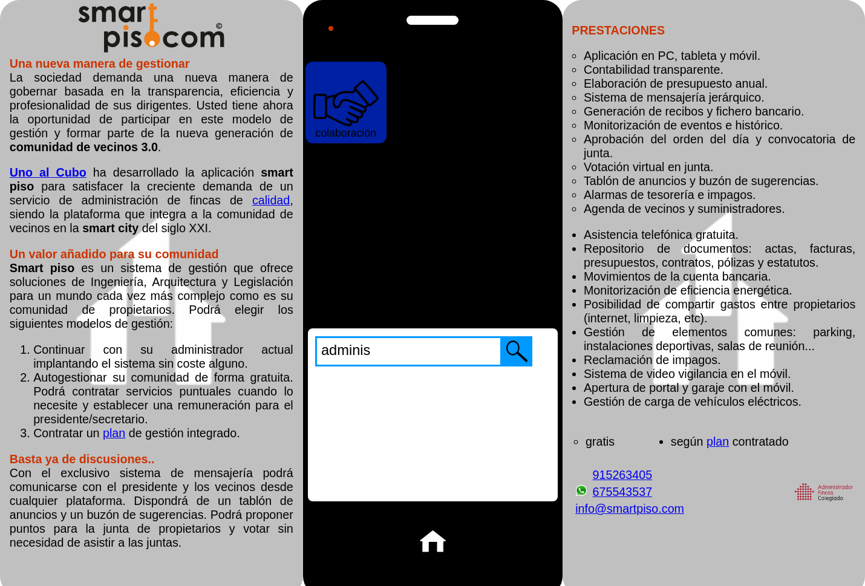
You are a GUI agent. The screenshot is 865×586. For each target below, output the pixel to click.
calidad (271, 200)
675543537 (621, 491)
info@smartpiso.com (629, 508)
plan (114, 433)
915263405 (621, 474)
